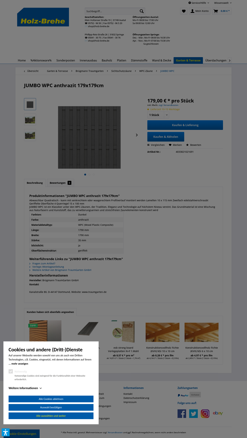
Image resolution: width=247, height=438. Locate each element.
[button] (6, 432)
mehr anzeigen (19, 363)
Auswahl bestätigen (51, 407)
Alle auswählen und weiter (51, 415)
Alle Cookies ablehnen (51, 399)
